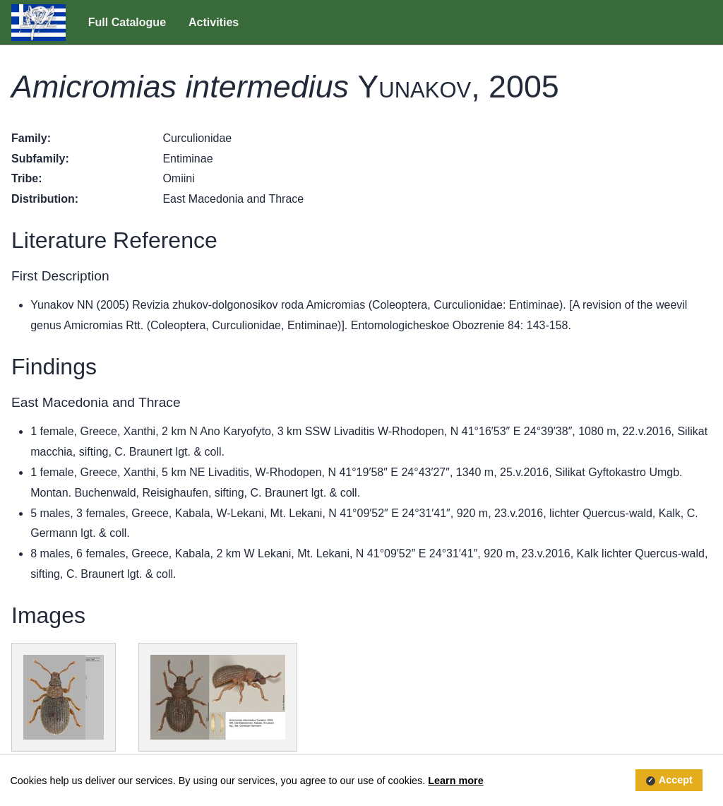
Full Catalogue (127, 22)
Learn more (455, 780)
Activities (214, 22)
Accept (676, 780)
